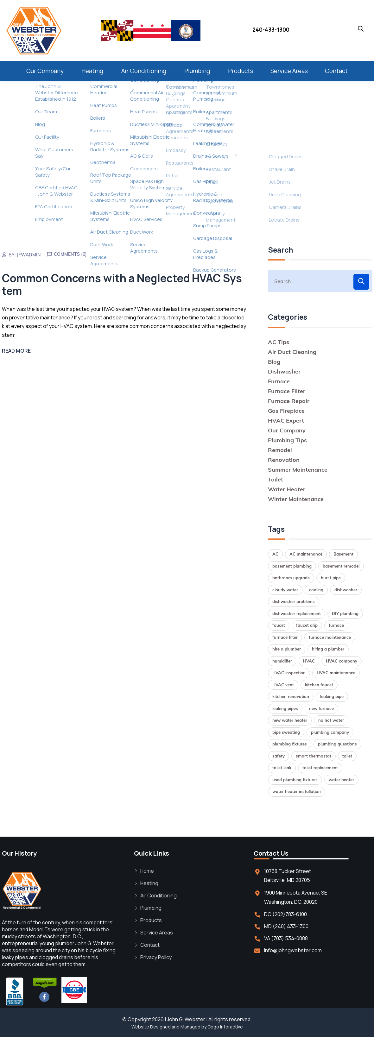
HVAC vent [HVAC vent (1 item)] (283, 684)
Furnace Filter (286, 391)
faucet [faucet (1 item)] (278, 625)
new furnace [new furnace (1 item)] (321, 708)
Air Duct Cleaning (292, 351)
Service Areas (289, 71)
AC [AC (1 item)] (275, 553)
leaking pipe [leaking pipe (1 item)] (332, 696)
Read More (16, 350)
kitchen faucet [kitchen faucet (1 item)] (319, 684)
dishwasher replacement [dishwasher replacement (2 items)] (296, 613)
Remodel (280, 450)
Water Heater (286, 489)
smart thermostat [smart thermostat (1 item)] (313, 755)
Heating (92, 71)
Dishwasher (284, 371)
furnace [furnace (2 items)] (336, 625)
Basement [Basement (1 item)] (343, 553)
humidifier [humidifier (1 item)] (282, 660)
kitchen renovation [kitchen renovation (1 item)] (290, 696)
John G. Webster (186, 1019)
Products (240, 71)
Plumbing (197, 71)
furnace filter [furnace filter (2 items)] (285, 637)
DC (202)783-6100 (285, 914)
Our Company (45, 71)
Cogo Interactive (225, 1027)
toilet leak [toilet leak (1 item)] (281, 767)
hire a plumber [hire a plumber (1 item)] (286, 648)
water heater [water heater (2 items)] (341, 779)
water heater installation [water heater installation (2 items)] (296, 791)
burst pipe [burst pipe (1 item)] (331, 577)
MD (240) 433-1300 (286, 926)
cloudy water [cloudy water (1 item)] (285, 589)
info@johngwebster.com (293, 950)
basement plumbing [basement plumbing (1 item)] (292, 566)
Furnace (279, 381)
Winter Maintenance (296, 499)
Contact (336, 71)
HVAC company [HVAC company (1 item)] (341, 660)
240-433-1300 (270, 29)
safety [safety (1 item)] (278, 755)
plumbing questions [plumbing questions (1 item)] (337, 743)
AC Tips (278, 342)
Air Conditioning (144, 71)
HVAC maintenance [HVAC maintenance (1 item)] (336, 672)
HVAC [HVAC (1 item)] (309, 660)
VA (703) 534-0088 (286, 938)
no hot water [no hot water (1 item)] (331, 720)
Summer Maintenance (297, 469)
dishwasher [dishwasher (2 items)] (345, 589)
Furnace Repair (288, 401)
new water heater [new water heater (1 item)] (289, 720)
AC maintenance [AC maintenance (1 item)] (305, 553)
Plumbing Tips (287, 440)
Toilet (275, 479)
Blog (274, 361)
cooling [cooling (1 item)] (316, 589)
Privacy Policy (156, 957)
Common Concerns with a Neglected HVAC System (122, 284)
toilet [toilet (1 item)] (347, 755)
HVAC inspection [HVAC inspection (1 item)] (289, 672)
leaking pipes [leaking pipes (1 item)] (285, 708)
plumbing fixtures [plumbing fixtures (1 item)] (289, 743)
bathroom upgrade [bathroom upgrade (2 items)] (291, 577)
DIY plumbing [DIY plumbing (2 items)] (345, 613)
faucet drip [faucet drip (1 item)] (307, 625)
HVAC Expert (286, 420)
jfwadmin (29, 255)
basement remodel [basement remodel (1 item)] (341, 566)
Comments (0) (70, 254)
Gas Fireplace (286, 410)
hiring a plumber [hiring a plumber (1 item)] (328, 648)
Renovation (284, 459)
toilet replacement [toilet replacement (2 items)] (320, 767)
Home (147, 870)
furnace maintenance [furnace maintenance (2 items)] (330, 637)
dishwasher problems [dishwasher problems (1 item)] (293, 601)
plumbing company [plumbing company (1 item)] (330, 732)
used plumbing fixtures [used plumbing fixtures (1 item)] (295, 779)
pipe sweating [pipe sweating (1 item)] (286, 732)
